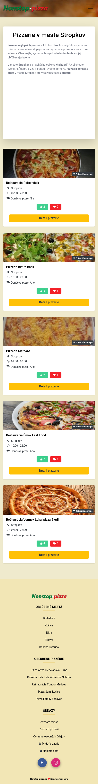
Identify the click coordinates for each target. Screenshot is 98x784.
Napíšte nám (50, 750)
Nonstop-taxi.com (59, 779)
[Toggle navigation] (90, 8)
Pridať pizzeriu (50, 743)
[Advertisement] (49, 105)
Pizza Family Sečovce (49, 698)
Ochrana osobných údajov (49, 736)
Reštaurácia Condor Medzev (49, 684)
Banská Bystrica (49, 647)
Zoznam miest (49, 722)
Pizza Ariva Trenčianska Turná (49, 670)
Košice (49, 625)
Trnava (49, 639)
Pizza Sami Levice (49, 691)
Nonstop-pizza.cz (38, 779)
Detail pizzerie (49, 218)
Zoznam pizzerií (48, 729)
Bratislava (49, 618)
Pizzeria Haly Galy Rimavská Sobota (49, 677)
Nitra (49, 632)
